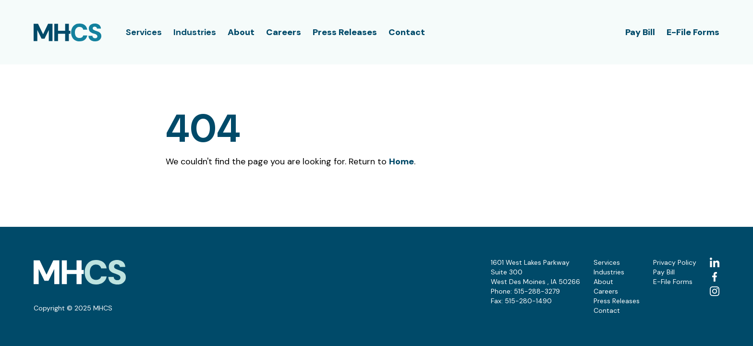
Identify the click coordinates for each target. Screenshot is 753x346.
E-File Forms (693, 32)
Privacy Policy (674, 262)
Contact (407, 32)
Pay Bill (640, 32)
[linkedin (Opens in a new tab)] (714, 262)
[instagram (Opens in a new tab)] (714, 291)
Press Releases (345, 32)
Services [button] (144, 32)
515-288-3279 (537, 291)
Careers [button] (283, 32)
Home (401, 161)
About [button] (241, 32)
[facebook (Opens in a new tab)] (714, 277)
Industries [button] (194, 32)
